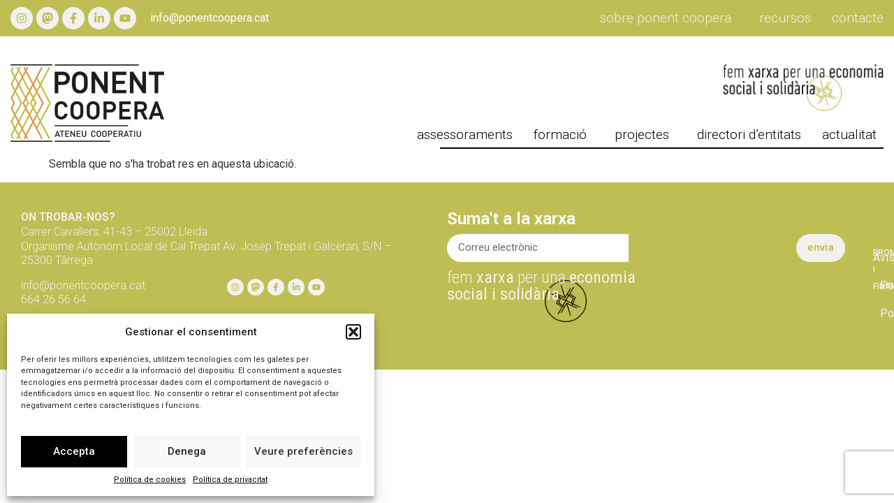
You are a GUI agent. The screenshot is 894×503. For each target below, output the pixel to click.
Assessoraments (465, 135)
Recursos (785, 18)
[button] (353, 332)
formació (564, 135)
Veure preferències (303, 451)
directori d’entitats (749, 135)
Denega (187, 451)
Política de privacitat (230, 479)
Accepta (74, 451)
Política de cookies (150, 479)
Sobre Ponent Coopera (669, 18)
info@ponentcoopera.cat (209, 17)
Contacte (858, 18)
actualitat (853, 135)
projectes (645, 135)
